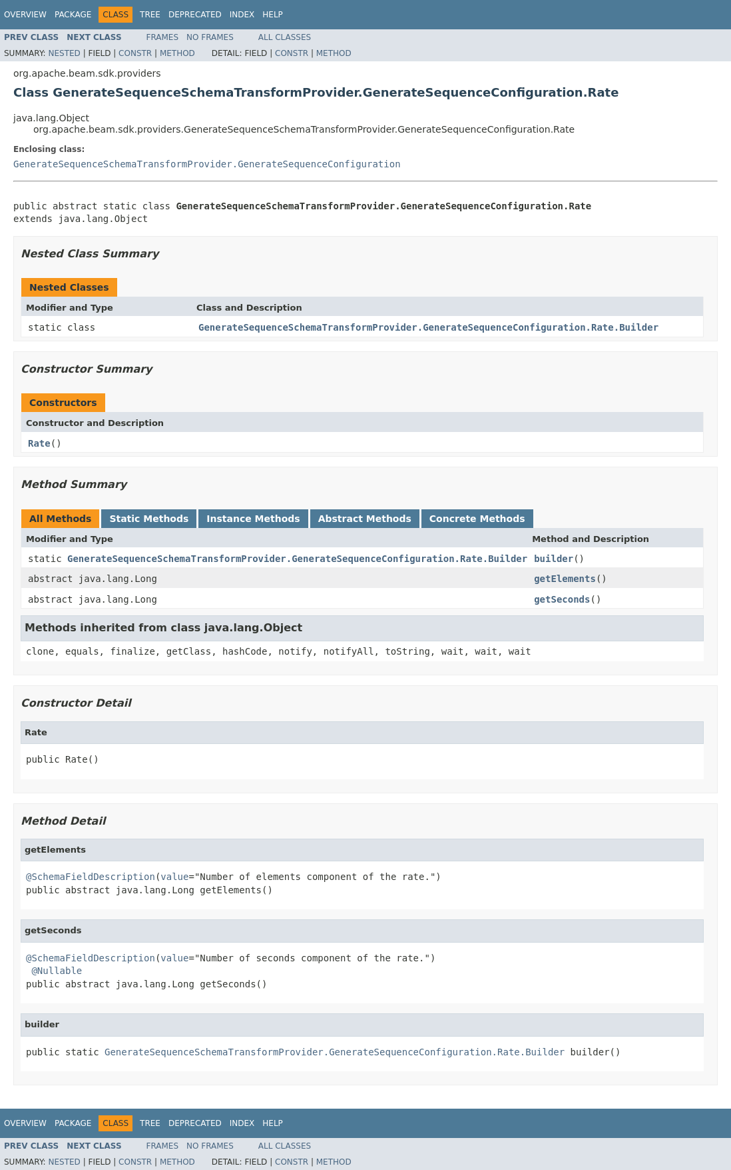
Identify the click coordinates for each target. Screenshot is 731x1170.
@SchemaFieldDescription (90, 876)
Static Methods (148, 518)
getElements (565, 578)
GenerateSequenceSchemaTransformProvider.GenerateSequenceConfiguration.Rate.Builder (428, 327)
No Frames (210, 37)
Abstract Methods (364, 518)
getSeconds (562, 599)
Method (177, 53)
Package (73, 14)
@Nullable (56, 970)
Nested (64, 53)
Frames (162, 37)
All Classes (284, 37)
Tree (150, 14)
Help (272, 14)
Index (242, 14)
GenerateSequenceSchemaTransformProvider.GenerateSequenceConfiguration (207, 164)
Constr (135, 53)
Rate (39, 443)
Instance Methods (253, 518)
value (174, 876)
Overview (25, 14)
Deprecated (195, 14)
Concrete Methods (477, 518)
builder (553, 558)
